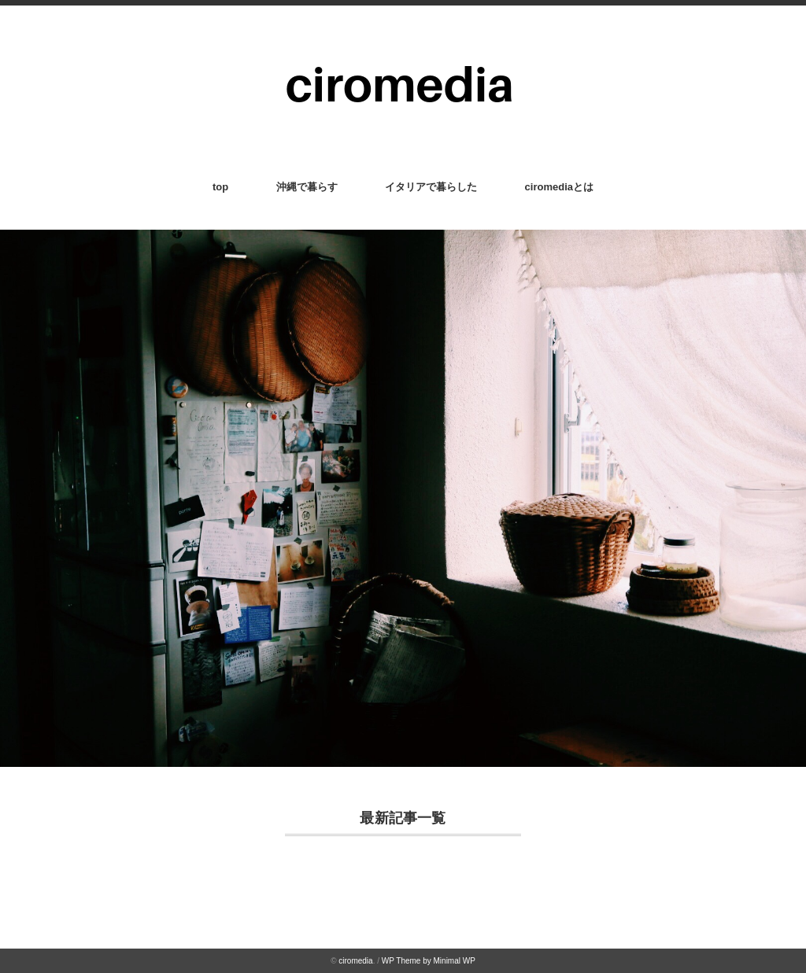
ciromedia (355, 960)
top (220, 187)
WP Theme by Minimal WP (428, 960)
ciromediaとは (559, 187)
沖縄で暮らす (307, 187)
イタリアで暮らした (431, 187)
